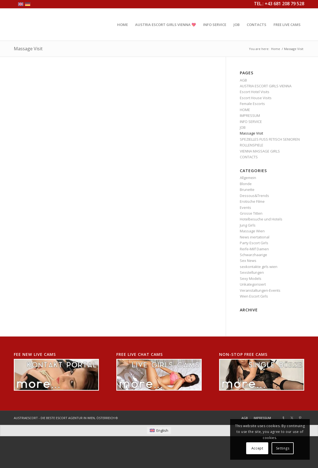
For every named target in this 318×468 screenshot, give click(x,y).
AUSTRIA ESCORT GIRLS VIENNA (265, 85)
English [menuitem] (162, 430)
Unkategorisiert (253, 284)
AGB (243, 80)
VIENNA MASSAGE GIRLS (260, 151)
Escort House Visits (256, 97)
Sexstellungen (252, 272)
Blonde (246, 183)
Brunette (247, 189)
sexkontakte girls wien (258, 266)
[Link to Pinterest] (300, 418)
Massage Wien (252, 230)
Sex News (248, 260)
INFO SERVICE (251, 121)
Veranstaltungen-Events (260, 290)
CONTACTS (249, 156)
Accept (257, 448)
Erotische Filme (252, 201)
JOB (243, 127)
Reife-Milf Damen (254, 248)
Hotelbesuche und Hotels (261, 219)
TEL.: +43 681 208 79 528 (279, 4)
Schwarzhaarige (253, 254)
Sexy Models (250, 278)
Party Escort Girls (254, 242)
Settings (283, 448)
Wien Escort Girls (254, 296)
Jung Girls (248, 225)
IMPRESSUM (250, 115)
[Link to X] (292, 418)
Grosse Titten (251, 213)
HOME (245, 109)
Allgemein (248, 177)
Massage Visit (28, 49)
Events (245, 207)
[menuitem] (123, 25)
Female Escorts (252, 103)
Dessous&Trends (254, 195)
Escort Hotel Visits (254, 91)
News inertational (254, 237)
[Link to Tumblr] (283, 418)
